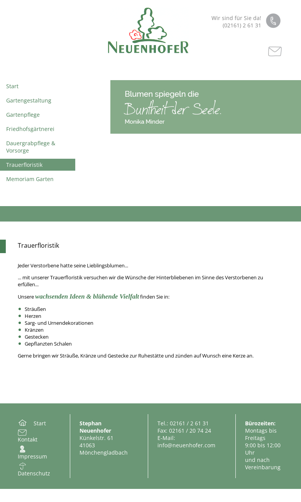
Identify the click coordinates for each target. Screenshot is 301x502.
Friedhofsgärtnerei (30, 129)
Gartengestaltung (28, 100)
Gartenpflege (23, 114)
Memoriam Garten (30, 179)
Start (12, 86)
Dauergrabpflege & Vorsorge (30, 146)
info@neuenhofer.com (186, 445)
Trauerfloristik (24, 164)
